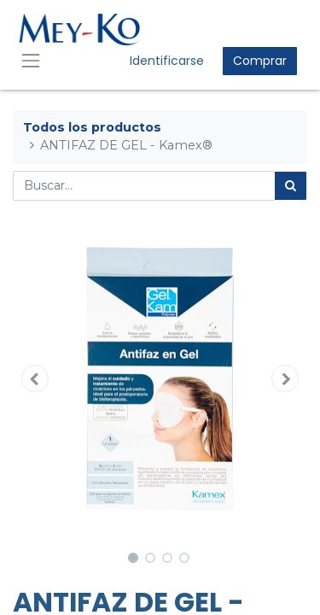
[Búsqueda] (290, 186)
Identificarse (167, 60)
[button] (35, 378)
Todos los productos (92, 127)
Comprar (260, 60)
